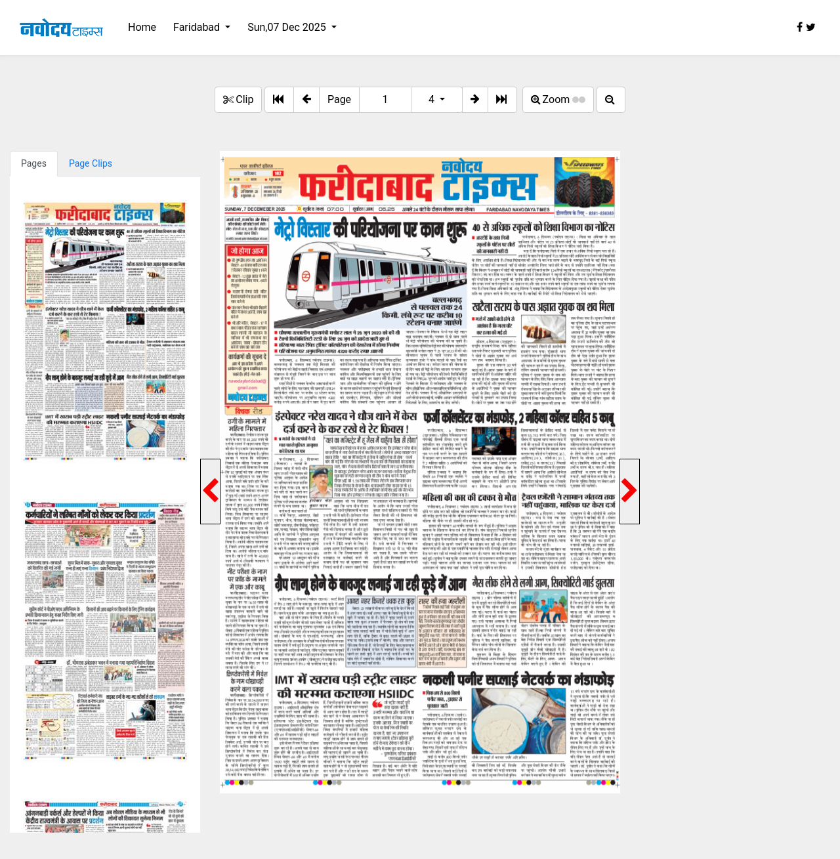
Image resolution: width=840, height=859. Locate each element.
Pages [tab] (34, 163)
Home (142, 27)
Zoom (558, 99)
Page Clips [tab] (90, 163)
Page (339, 99)
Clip (238, 99)
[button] (306, 100)
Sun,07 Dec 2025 (288, 27)
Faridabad (197, 27)
